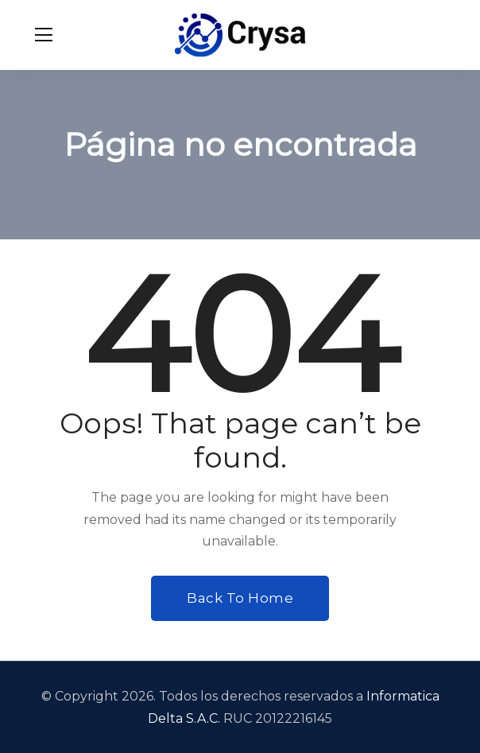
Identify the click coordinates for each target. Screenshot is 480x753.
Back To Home (240, 598)
